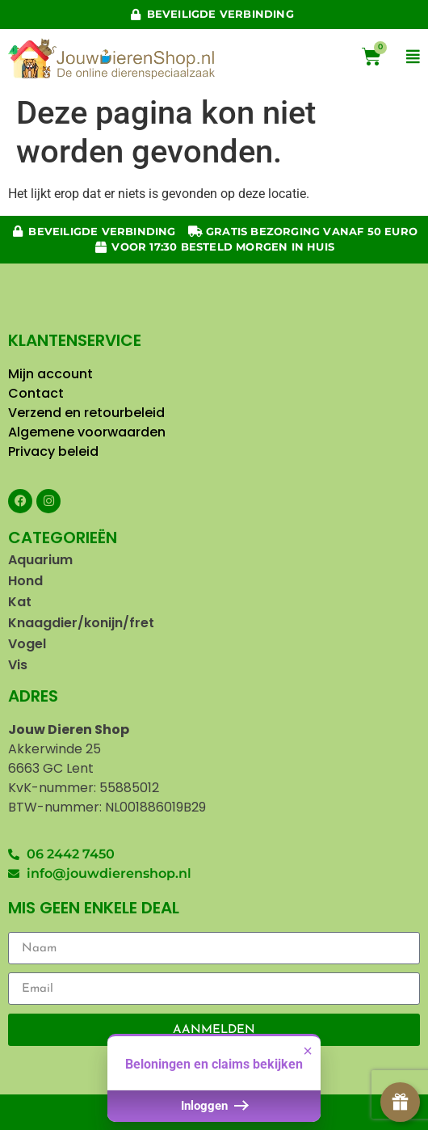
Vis (17, 665)
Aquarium (40, 559)
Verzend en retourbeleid (86, 412)
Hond (25, 580)
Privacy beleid (55, 451)
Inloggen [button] (214, 1112)
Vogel (27, 644)
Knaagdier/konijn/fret (81, 622)
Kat (19, 601)
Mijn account (50, 374)
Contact (37, 393)
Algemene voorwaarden (87, 432)
